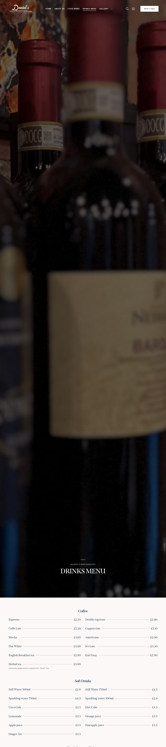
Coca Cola (15, 707)
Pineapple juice (94, 725)
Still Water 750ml (96, 689)
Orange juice (93, 716)
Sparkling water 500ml (99, 698)
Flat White (15, 646)
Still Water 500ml (19, 689)
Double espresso (95, 619)
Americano (92, 637)
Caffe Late (15, 628)
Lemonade (15, 716)
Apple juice (15, 725)
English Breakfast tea (21, 655)
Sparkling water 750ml (23, 698)
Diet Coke (91, 707)
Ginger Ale (15, 734)
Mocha (13, 637)
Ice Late (90, 646)
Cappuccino (92, 628)
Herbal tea (15, 664)
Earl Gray (91, 655)
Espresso (14, 619)
